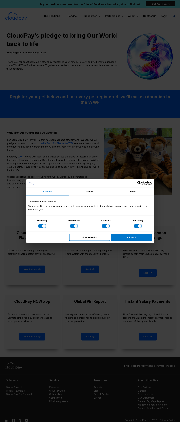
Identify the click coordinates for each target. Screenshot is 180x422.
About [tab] (133, 191)
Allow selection (89, 237)
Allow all (131, 237)
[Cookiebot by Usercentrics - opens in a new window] (139, 183)
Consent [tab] (47, 191)
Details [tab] (90, 191)
